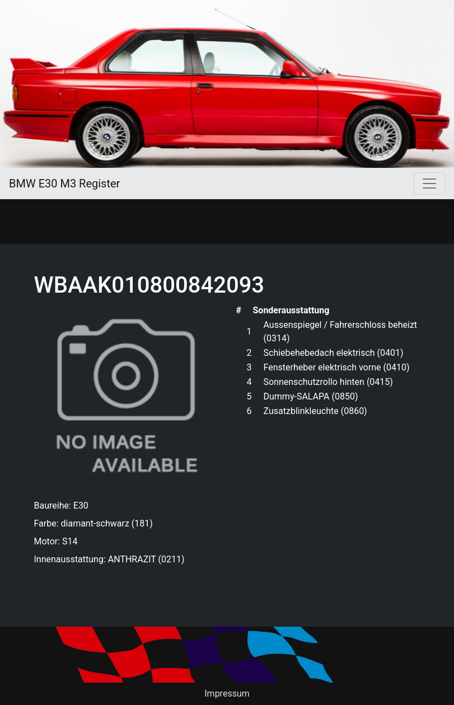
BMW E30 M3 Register (64, 183)
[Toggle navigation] (429, 183)
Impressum (227, 693)
